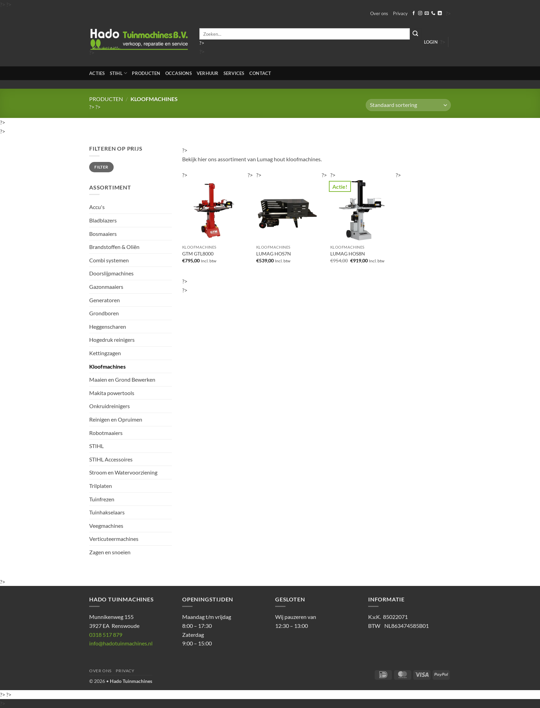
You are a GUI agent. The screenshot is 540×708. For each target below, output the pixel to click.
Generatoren (104, 300)
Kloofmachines (107, 366)
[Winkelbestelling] (408, 105)
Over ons (379, 13)
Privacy (400, 13)
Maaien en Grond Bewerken (122, 379)
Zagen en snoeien (110, 552)
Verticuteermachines (113, 538)
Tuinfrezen (101, 499)
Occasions (178, 73)
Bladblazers (103, 220)
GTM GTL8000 (198, 254)
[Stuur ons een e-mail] (427, 13)
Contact (260, 73)
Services (234, 73)
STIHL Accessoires (111, 459)
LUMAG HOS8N (347, 254)
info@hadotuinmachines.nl (121, 643)
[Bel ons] (433, 13)
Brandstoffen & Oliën (114, 246)
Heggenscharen (107, 326)
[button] (431, 42)
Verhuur (208, 73)
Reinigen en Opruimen (115, 419)
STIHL (118, 73)
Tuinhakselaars (107, 512)
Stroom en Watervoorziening (123, 472)
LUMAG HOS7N (273, 254)
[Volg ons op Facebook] (414, 13)
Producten (146, 73)
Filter (101, 167)
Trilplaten (100, 485)
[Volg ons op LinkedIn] (440, 13)
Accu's (97, 207)
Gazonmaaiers (106, 286)
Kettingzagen (105, 353)
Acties (97, 73)
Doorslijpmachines (111, 273)
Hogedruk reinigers (112, 339)
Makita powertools (111, 393)
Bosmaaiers (103, 233)
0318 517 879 (105, 634)
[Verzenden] (416, 34)
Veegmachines (106, 525)
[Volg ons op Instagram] (420, 13)
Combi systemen (109, 260)
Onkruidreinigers (109, 406)
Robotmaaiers (106, 432)
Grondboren (104, 313)
